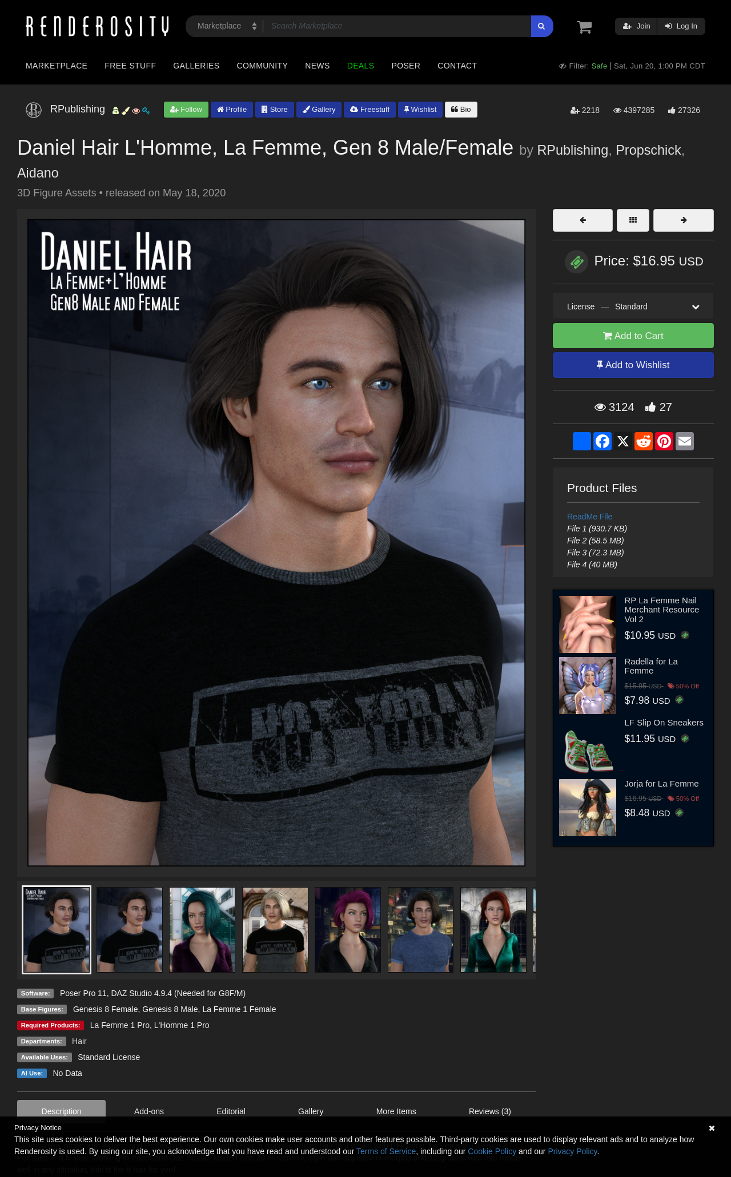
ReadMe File (589, 516)
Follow (186, 109)
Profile (232, 109)
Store (275, 109)
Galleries (196, 65)
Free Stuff (130, 65)
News (317, 65)
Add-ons (149, 1111)
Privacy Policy (572, 1151)
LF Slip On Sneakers (664, 722)
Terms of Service (386, 1151)
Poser (405, 65)
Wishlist (420, 109)
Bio (461, 109)
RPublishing (572, 150)
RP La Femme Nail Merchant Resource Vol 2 (662, 609)
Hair (79, 1041)
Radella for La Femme (651, 666)
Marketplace (56, 65)
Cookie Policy (492, 1151)
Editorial (231, 1111)
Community (262, 65)
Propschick (648, 150)
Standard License (109, 1057)
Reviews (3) (490, 1111)
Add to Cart (633, 335)
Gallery (319, 109)
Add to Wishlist (633, 365)
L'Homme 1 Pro (182, 1025)
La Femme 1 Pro (120, 1025)
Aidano (38, 173)
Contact (457, 65)
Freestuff (369, 109)
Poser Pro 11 (83, 993)
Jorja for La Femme (662, 783)
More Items (396, 1111)
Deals (361, 65)
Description (62, 1111)
